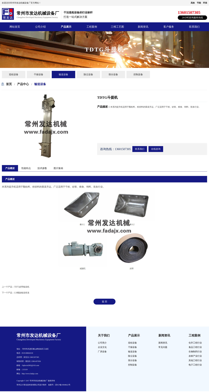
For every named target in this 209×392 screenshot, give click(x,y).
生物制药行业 (195, 351)
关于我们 (104, 335)
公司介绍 (40, 26)
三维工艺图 (117, 26)
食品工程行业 (195, 347)
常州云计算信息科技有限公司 (28, 385)
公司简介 (102, 343)
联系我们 (194, 26)
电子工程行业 (195, 365)
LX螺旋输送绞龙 (21, 293)
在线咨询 (155, 149)
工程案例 (91, 26)
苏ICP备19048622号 (62, 385)
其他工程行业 (195, 360)
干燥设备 (38, 74)
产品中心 (23, 84)
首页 (9, 84)
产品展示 (66, 26)
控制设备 (138, 74)
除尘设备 (88, 74)
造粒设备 (13, 74)
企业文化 (102, 347)
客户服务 (168, 26)
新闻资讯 (143, 26)
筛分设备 (113, 74)
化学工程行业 (195, 343)
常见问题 (162, 347)
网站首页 (15, 26)
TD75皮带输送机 (21, 287)
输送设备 (63, 74)
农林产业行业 (195, 356)
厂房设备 (102, 351)
